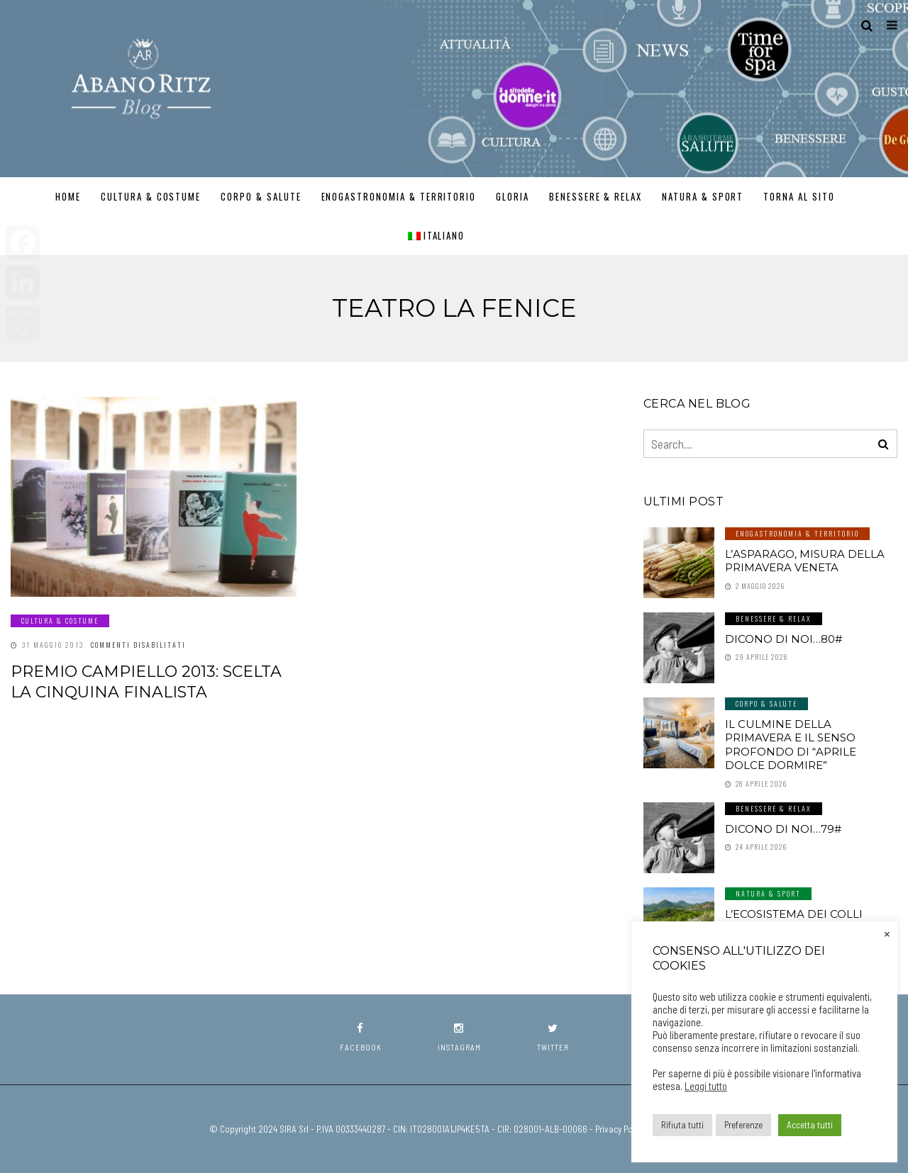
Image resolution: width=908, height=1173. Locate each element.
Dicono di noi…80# (783, 639)
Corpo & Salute (261, 196)
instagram (459, 1037)
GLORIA (512, 196)
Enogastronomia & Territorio (399, 196)
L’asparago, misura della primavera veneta (805, 561)
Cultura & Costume (151, 196)
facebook (361, 1037)
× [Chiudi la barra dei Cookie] (887, 933)
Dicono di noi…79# (783, 829)
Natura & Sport (702, 196)
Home (68, 196)
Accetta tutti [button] (810, 1124)
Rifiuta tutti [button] (682, 1124)
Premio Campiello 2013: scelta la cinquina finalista (146, 682)
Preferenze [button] (743, 1124)
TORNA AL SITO (798, 196)
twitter (553, 1037)
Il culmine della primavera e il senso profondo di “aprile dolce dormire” (790, 745)
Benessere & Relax (595, 196)
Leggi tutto (706, 1085)
